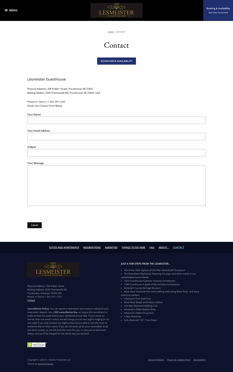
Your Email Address (116, 134)
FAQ (151, 247)
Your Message (116, 183)
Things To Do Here (133, 247)
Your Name (116, 118)
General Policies (156, 359)
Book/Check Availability (116, 61)
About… (164, 247)
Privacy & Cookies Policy (179, 359)
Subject (116, 150)
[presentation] (50, 216)
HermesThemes (45, 363)
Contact (178, 247)
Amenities (111, 247)
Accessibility (199, 359)
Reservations (92, 247)
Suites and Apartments (64, 247)
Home (110, 31)
